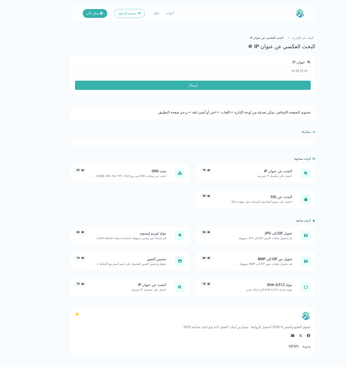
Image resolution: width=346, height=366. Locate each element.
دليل (136, 13)
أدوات (150, 13)
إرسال (173, 85)
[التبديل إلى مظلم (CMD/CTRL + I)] (57, 314)
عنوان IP (282, 62)
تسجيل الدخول (109, 13)
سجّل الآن (75, 13)
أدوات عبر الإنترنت (283, 37)
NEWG (274, 346)
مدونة (286, 346)
